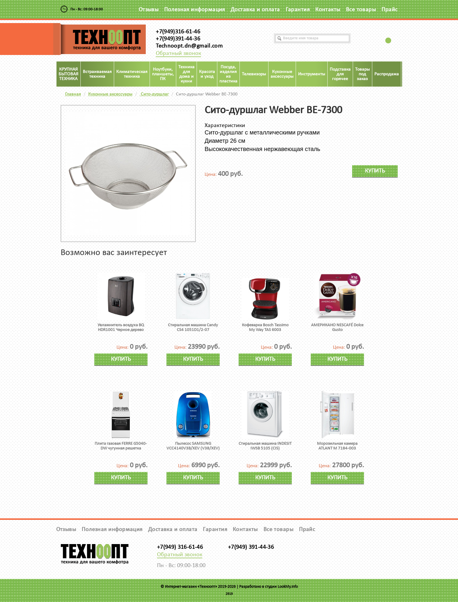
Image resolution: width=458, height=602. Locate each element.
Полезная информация (194, 10)
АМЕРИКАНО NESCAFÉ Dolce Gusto (337, 327)
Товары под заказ (362, 74)
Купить (375, 171)
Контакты (327, 10)
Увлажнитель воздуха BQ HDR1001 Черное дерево (121, 327)
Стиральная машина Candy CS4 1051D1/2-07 (193, 327)
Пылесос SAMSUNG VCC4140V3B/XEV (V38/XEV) (193, 446)
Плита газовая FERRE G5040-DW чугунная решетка (121, 446)
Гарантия (298, 10)
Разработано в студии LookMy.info (268, 587)
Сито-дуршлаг (154, 94)
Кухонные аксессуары (110, 94)
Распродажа (386, 74)
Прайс (389, 10)
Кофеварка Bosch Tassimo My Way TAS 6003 (265, 327)
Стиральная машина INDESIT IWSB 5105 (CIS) (265, 446)
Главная (73, 94)
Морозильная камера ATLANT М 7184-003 (337, 446)
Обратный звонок (178, 53)
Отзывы (149, 10)
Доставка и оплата (255, 10)
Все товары (361, 10)
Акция (409, 74)
